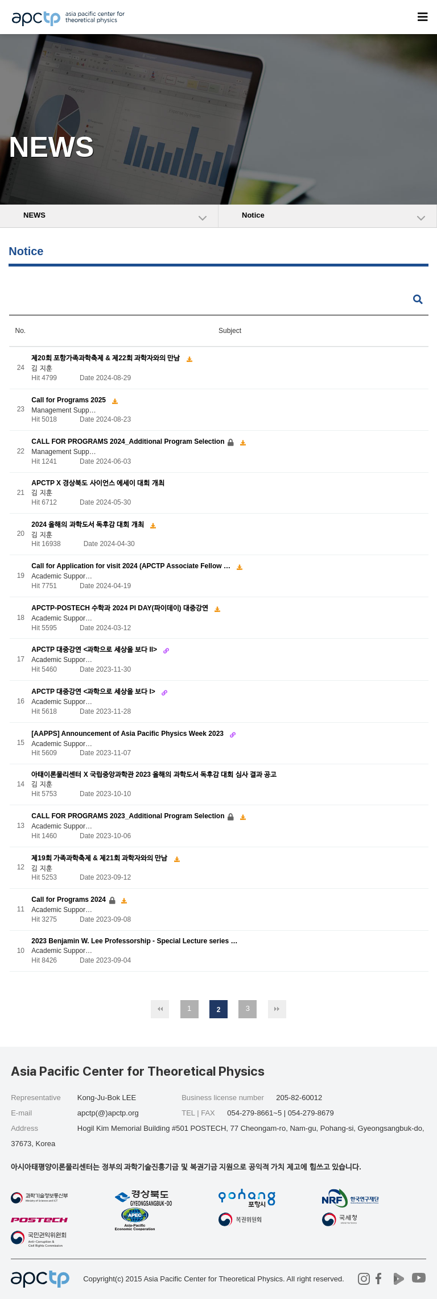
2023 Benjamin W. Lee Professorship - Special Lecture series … (134, 941)
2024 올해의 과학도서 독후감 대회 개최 (88, 524)
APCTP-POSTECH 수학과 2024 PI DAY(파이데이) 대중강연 (120, 608)
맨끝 (277, 1009)
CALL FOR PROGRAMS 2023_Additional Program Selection (128, 816)
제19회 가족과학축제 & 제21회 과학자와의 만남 (100, 858)
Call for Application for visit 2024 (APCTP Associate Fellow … (131, 566)
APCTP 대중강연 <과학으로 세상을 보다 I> (94, 692)
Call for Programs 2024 (69, 900)
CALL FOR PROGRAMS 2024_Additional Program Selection (128, 442)
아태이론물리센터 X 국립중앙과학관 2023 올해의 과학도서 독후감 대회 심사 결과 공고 (154, 775)
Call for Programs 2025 (69, 400)
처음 (160, 1009)
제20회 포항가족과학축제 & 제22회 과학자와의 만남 (106, 358)
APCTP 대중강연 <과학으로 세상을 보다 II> (95, 649)
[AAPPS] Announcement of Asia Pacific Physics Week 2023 (128, 734)
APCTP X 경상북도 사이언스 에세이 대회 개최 (97, 483)
